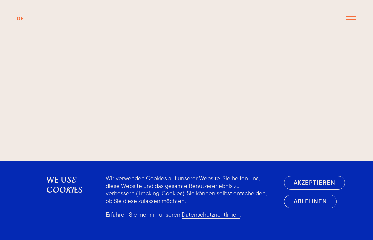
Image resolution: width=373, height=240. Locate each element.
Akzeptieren (314, 182)
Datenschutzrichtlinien (211, 214)
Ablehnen (310, 201)
